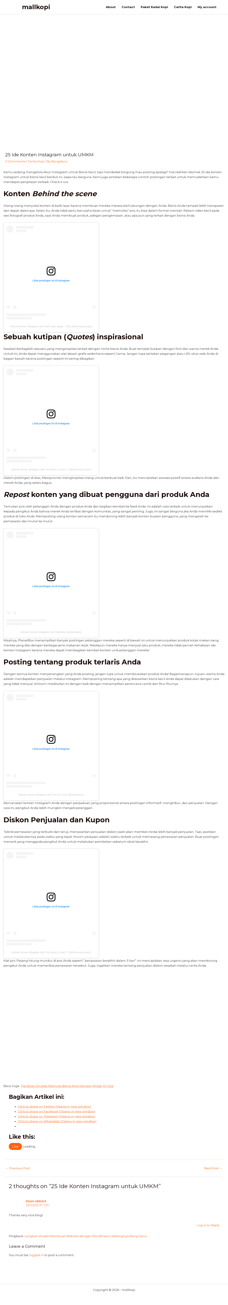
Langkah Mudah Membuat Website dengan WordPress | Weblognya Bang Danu (85, 1236)
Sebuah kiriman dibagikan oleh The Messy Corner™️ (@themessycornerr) (51, 469)
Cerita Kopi (36, 161)
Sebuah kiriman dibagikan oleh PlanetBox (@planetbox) (51, 632)
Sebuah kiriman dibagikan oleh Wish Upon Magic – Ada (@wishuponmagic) (51, 326)
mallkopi (36, 7)
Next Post (213, 1168)
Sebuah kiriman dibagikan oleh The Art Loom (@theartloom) (51, 794)
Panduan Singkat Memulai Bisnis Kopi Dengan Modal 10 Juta (67, 1086)
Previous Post (18, 1168)
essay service (36, 1201)
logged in (36, 1255)
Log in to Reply (208, 1225)
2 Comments (15, 161)
